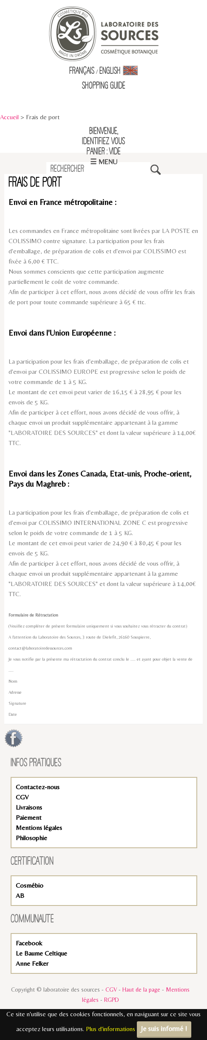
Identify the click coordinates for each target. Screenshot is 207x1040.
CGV (22, 797)
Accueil (9, 117)
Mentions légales (39, 828)
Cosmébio (29, 885)
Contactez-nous (38, 787)
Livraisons (29, 807)
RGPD (111, 999)
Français (81, 71)
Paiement (29, 817)
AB (20, 895)
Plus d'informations (110, 1028)
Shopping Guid (102, 86)
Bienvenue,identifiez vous (103, 136)
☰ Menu (103, 162)
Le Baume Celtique (41, 953)
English (118, 71)
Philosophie (31, 838)
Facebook (29, 943)
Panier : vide (104, 152)
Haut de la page (141, 989)
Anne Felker (32, 963)
